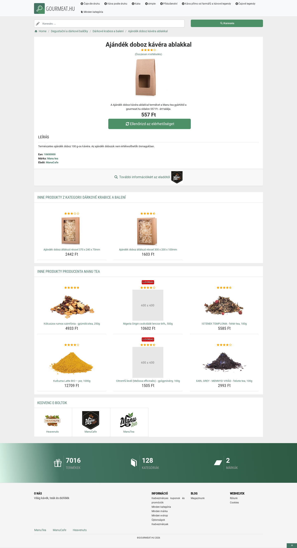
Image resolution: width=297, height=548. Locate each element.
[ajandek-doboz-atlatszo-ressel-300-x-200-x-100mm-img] (148, 231)
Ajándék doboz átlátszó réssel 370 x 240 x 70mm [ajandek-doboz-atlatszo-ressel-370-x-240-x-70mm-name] (72, 249)
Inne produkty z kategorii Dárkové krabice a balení (81, 197)
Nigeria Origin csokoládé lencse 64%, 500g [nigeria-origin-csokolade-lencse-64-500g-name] (148, 323)
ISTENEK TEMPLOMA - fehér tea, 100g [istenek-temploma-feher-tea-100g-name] (224, 323)
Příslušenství (168, 3)
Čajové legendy (245, 3)
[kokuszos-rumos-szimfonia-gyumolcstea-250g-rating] (72, 288)
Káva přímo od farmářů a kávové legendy (206, 3)
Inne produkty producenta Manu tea (68, 271)
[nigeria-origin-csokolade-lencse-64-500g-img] (148, 305)
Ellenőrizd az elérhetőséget (149, 124)
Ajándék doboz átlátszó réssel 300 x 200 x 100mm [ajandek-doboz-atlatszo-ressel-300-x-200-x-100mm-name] (148, 249)
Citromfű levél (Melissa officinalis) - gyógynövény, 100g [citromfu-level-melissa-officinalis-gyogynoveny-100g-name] (148, 380)
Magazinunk (198, 498)
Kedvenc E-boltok (52, 403)
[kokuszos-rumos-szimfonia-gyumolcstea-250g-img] (72, 305)
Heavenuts (80, 530)
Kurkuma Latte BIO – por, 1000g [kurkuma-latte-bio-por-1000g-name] (71, 380)
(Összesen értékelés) (148, 54)
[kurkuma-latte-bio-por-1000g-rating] (72, 345)
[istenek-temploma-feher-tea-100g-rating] (224, 288)
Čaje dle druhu (90, 3)
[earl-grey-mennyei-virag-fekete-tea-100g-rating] (224, 345)
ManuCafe (52, 162)
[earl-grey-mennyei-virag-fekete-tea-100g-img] (224, 362)
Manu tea (52, 158)
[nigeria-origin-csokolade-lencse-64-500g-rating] (148, 288)
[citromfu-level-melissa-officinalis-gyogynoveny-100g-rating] (148, 345)
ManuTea (40, 530)
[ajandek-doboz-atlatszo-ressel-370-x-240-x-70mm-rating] (72, 214)
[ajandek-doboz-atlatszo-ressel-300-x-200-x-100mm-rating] (148, 214)
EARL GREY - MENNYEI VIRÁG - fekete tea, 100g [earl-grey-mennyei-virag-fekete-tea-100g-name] (224, 380)
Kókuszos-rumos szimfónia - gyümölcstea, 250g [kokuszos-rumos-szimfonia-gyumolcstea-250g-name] (72, 323)
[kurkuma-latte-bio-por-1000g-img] (72, 362)
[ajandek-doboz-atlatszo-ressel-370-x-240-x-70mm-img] (72, 231)
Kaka (136, 3)
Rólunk (234, 498)
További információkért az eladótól (148, 177)
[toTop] (292, 545)
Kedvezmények (160, 524)
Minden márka (160, 511)
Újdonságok (158, 519)
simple (150, 3)
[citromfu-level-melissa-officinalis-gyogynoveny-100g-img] (148, 362)
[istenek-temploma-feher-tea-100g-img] (224, 305)
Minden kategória (91, 12)
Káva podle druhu (115, 3)
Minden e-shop (160, 515)
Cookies (234, 502)
